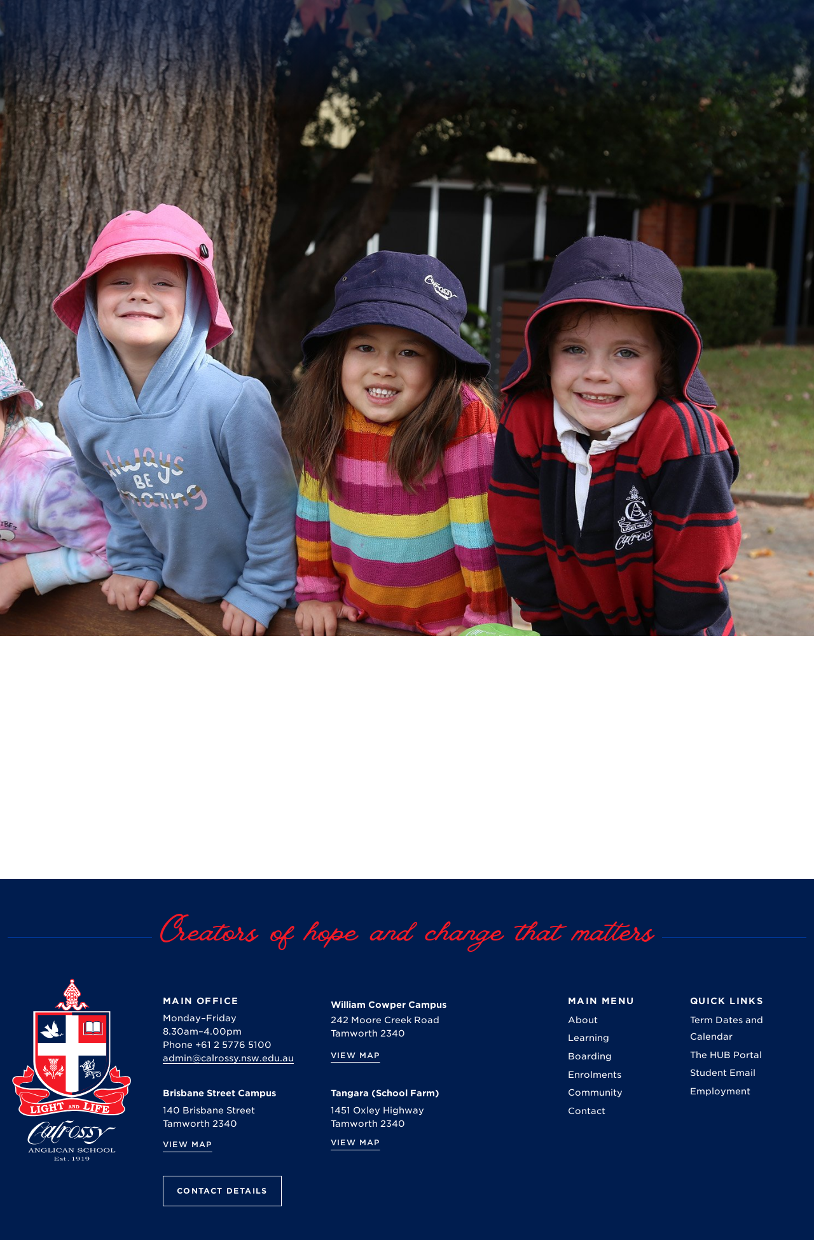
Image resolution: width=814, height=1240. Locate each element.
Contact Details (222, 1190)
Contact (586, 1111)
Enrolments (594, 1075)
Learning (588, 1038)
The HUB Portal (726, 1055)
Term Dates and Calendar (726, 1028)
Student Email (722, 1073)
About (583, 1020)
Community (595, 1092)
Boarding (590, 1056)
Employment (720, 1091)
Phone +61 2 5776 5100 (217, 1045)
